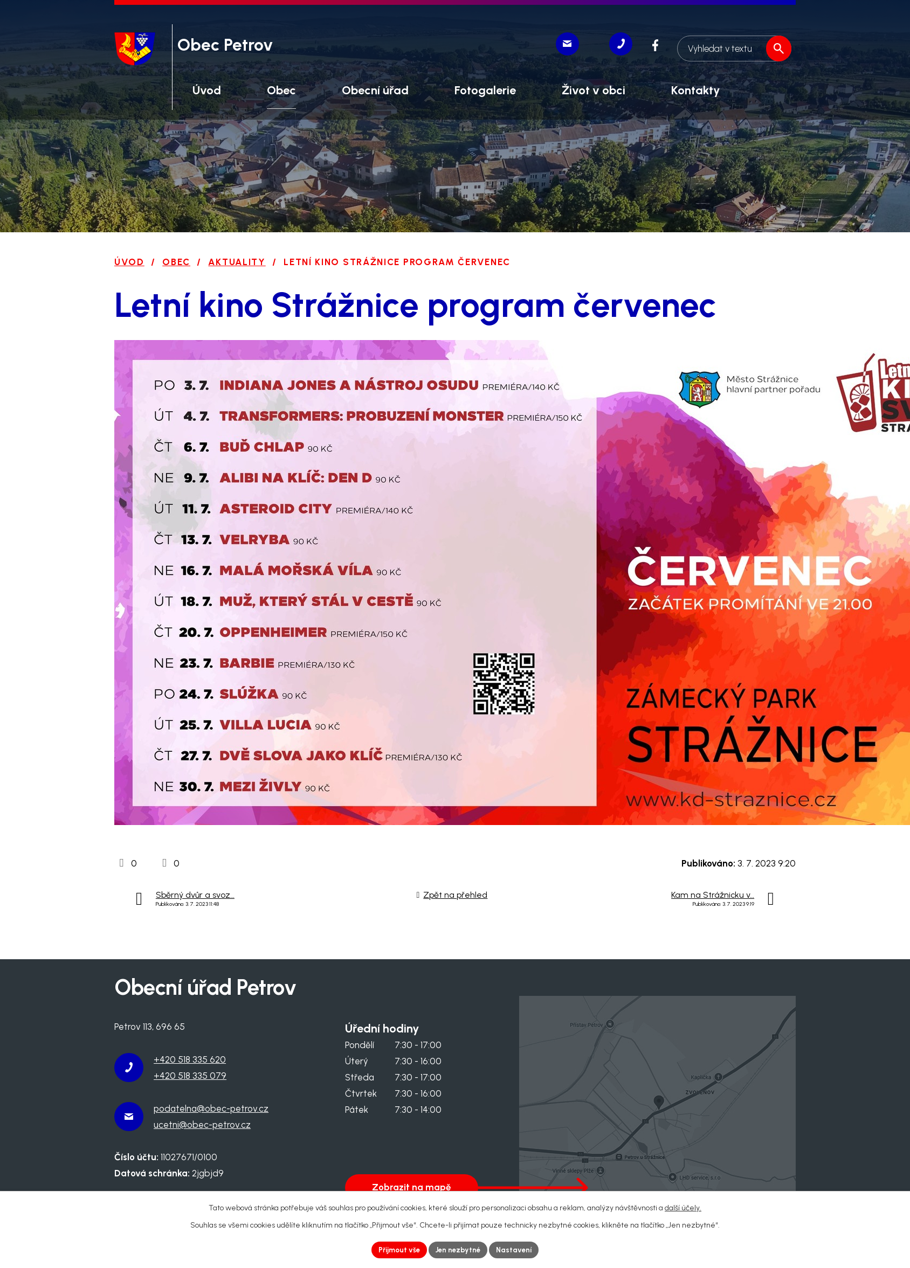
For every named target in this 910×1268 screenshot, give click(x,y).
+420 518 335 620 (190, 1059)
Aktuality (236, 262)
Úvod (129, 262)
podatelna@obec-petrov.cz (211, 1108)
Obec (176, 262)
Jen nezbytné (458, 1249)
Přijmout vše (396, 1249)
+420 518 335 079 (190, 1075)
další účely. (683, 1206)
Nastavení (517, 1249)
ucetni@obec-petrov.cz (202, 1124)
